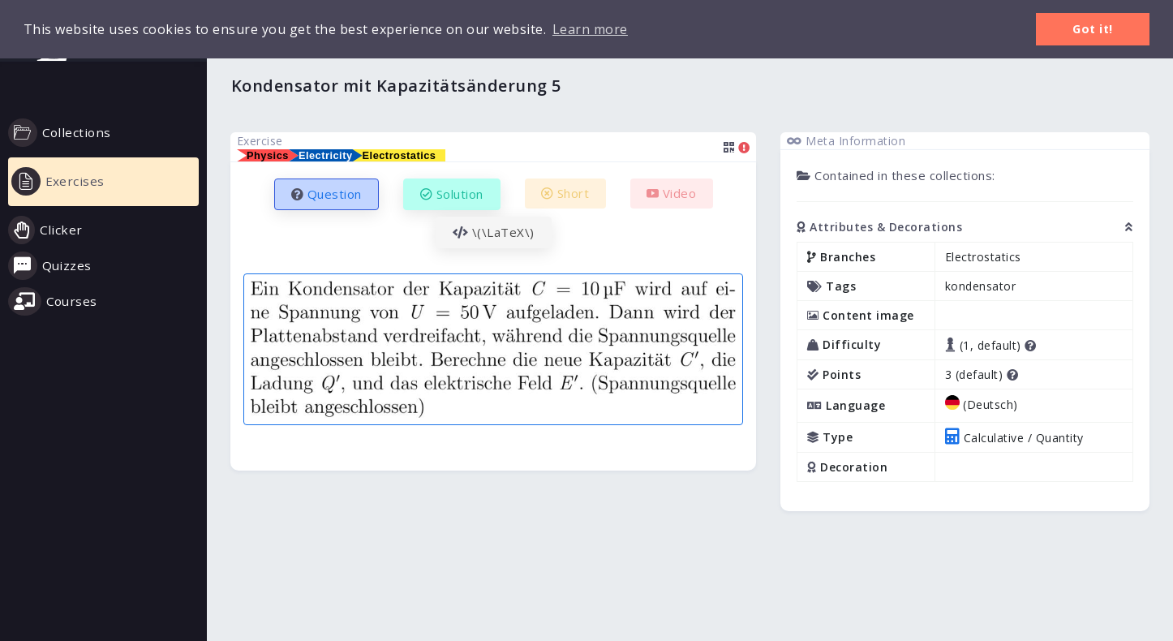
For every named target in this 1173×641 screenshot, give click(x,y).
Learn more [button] (590, 29)
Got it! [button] (1092, 29)
